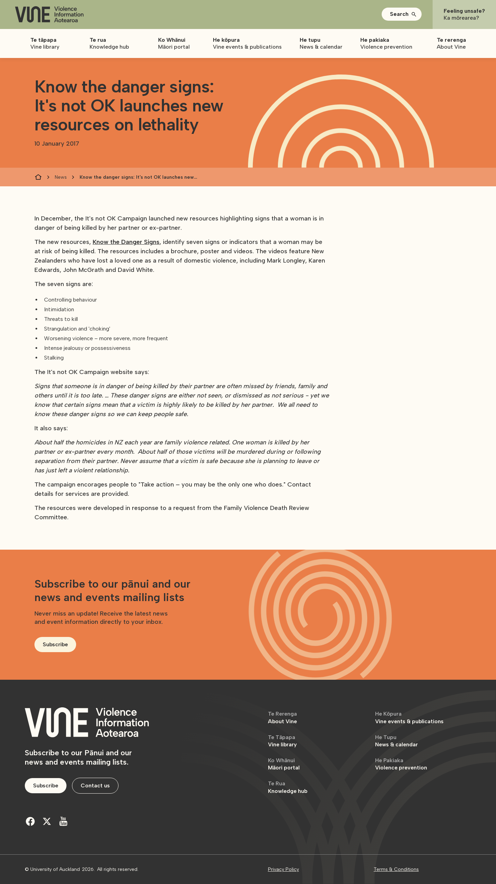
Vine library (282, 741)
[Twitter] (46, 821)
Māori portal (284, 764)
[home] (49, 14)
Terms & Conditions (396, 869)
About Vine (282, 717)
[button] (402, 14)
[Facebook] (30, 821)
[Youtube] (63, 821)
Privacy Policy (283, 869)
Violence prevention (401, 764)
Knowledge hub (287, 787)
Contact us (95, 785)
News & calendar (396, 741)
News (61, 177)
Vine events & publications (409, 717)
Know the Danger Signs (126, 242)
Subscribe (55, 644)
